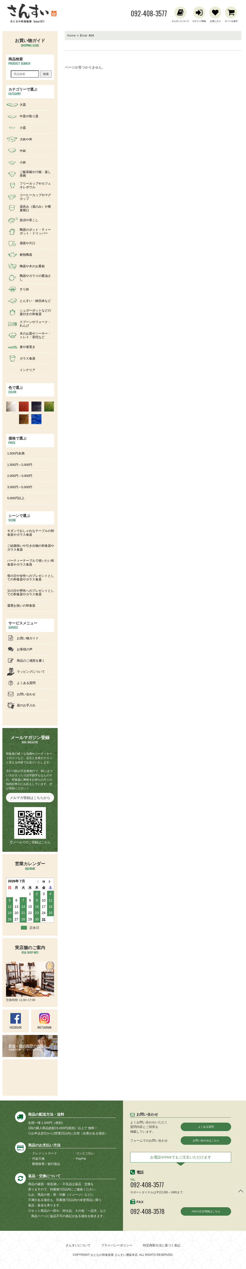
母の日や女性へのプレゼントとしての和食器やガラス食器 (30, 577)
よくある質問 (206, 1127)
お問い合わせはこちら (206, 1141)
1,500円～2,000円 (19, 465)
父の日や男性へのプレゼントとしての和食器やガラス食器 (30, 592)
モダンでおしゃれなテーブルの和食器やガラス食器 (30, 532)
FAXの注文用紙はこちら (206, 1213)
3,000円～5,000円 (19, 487)
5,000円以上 (16, 498)
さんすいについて (78, 1245)
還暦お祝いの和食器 (21, 605)
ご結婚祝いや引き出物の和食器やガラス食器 (30, 547)
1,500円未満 (16, 453)
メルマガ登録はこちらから (30, 797)
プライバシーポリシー (116, 1245)
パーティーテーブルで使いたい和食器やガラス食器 (30, 562)
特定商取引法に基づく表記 (161, 1245)
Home (71, 35)
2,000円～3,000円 (19, 476)
